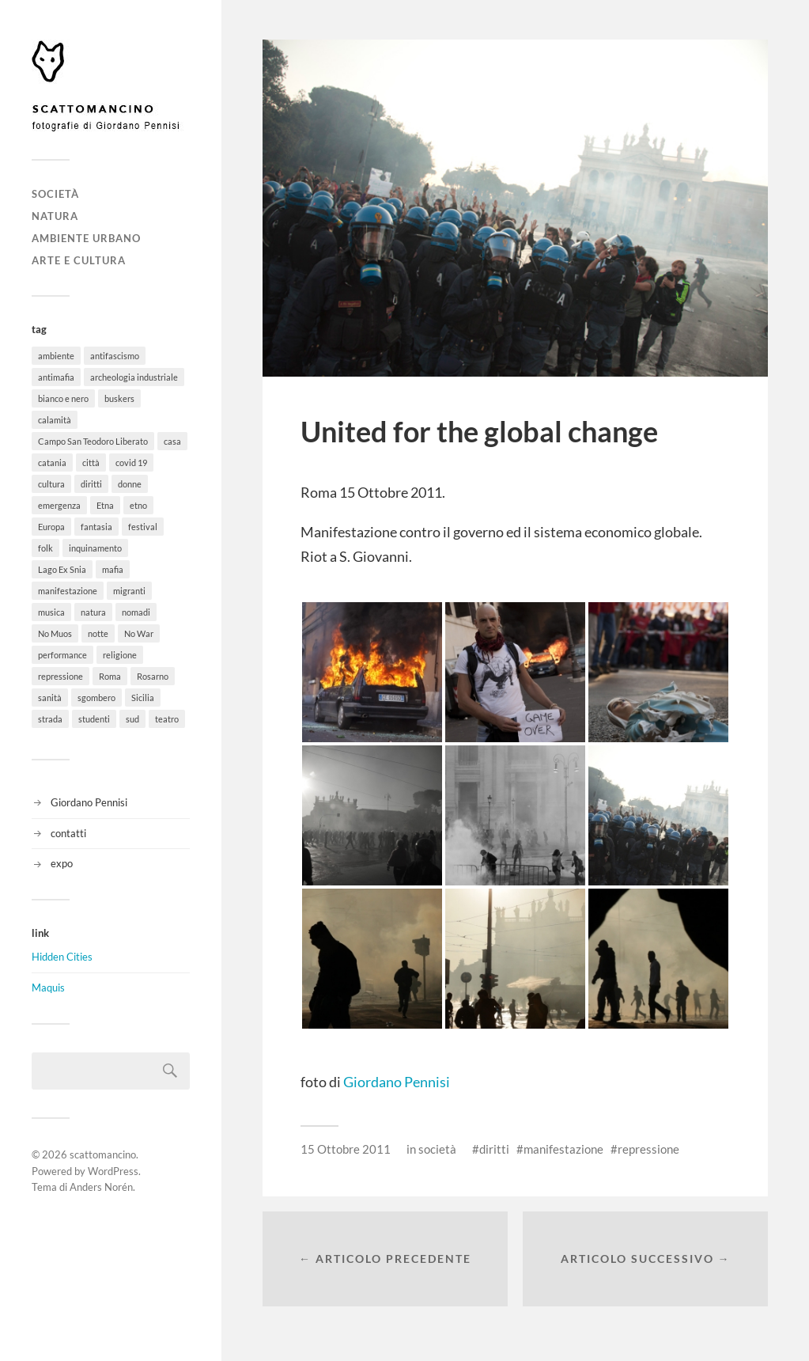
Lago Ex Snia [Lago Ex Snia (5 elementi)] (62, 569)
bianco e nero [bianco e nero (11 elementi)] (63, 398)
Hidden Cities (62, 956)
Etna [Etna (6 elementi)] (105, 505)
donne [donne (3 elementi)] (130, 484)
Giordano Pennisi (89, 802)
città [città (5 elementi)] (91, 462)
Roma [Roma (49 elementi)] (110, 676)
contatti (68, 833)
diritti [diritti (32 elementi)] (91, 484)
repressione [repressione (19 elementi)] (60, 676)
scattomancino (103, 1154)
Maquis (48, 987)
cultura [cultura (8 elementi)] (51, 484)
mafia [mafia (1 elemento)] (112, 569)
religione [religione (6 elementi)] (120, 655)
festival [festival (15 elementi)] (142, 526)
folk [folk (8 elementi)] (45, 548)
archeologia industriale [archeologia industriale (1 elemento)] (134, 377)
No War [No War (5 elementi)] (138, 633)
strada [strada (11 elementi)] (50, 719)
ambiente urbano (86, 238)
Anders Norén (101, 1187)
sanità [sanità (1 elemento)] (50, 697)
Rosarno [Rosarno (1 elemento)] (152, 676)
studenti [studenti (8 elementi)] (94, 719)
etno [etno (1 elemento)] (138, 505)
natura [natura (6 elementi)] (93, 612)
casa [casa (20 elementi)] (172, 441)
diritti (494, 1149)
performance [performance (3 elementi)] (62, 655)
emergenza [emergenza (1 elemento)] (59, 505)
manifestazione (563, 1149)
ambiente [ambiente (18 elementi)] (56, 356)
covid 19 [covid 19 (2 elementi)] (131, 462)
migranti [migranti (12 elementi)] (129, 591)
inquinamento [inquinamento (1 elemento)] (95, 548)
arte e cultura (79, 260)
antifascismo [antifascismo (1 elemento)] (114, 356)
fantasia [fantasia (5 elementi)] (96, 526)
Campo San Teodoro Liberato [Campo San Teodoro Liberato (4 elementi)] (93, 441)
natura (55, 216)
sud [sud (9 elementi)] (132, 719)
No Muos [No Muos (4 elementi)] (55, 633)
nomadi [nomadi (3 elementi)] (136, 612)
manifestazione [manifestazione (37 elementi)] (67, 591)
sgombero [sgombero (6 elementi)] (96, 697)
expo (62, 863)
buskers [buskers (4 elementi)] (119, 398)
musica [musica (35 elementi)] (51, 612)
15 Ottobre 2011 (346, 1149)
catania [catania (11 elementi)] (52, 462)
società (55, 194)
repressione (648, 1149)
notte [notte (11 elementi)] (98, 633)
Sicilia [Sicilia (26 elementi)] (142, 697)
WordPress (113, 1171)
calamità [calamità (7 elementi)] (54, 420)
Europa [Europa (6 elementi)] (51, 526)
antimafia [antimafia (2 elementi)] (56, 377)
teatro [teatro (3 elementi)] (167, 719)
